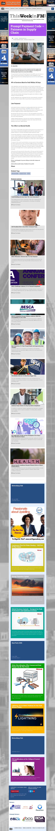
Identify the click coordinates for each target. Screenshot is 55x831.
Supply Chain (23, 173)
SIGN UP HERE (15, 791)
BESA (29, 108)
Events (16, 8)
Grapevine (12, 8)
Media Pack (39, 8)
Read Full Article (16, 205)
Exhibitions (28, 8)
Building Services (22, 38)
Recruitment (22, 8)
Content (7, 8)
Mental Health (15, 173)
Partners (34, 8)
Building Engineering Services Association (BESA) (33, 76)
